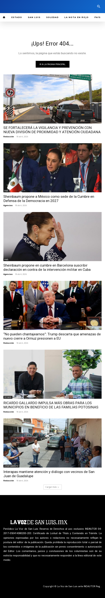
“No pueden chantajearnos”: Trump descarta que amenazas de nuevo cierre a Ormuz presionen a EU (52, 336)
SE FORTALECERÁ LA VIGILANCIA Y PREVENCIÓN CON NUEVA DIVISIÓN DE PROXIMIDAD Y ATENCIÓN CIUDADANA (52, 130)
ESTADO (7, 122)
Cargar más (52, 487)
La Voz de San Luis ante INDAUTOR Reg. (79, 586)
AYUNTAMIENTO (11, 466)
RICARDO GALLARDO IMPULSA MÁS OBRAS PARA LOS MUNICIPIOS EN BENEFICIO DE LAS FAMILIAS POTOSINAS (50, 405)
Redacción (8, 136)
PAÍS (6, 191)
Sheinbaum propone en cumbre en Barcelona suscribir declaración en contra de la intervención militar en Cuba (47, 267)
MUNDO (7, 328)
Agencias (8, 205)
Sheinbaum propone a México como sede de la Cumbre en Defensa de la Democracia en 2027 (48, 199)
